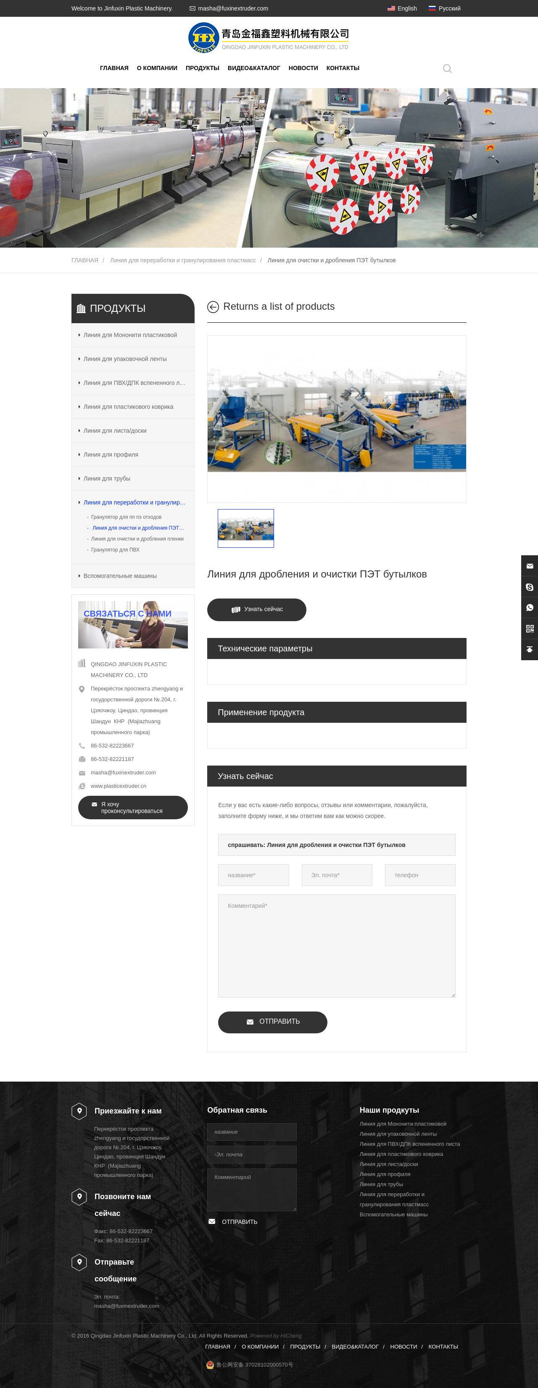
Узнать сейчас (263, 609)
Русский (450, 8)
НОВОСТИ (303, 68)
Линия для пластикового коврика (129, 406)
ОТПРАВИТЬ (279, 1021)
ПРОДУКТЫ (202, 68)
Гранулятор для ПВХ (115, 550)
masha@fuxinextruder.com (233, 8)
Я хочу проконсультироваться (132, 807)
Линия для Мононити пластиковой (130, 335)
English (407, 8)
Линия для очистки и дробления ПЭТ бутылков (332, 260)
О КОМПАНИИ (157, 68)
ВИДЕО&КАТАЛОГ (254, 68)
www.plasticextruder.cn (118, 786)
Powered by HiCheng (276, 1336)
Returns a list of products (279, 306)
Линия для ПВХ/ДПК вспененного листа (135, 382)
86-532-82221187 (112, 759)
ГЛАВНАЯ (114, 68)
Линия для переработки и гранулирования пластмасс (183, 260)
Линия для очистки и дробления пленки (137, 539)
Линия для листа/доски (115, 430)
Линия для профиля (111, 454)
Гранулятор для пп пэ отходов (126, 517)
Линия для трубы (107, 478)
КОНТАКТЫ (343, 68)
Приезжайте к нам (128, 1111)
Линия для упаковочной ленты (125, 358)
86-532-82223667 (112, 745)
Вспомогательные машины (120, 575)
